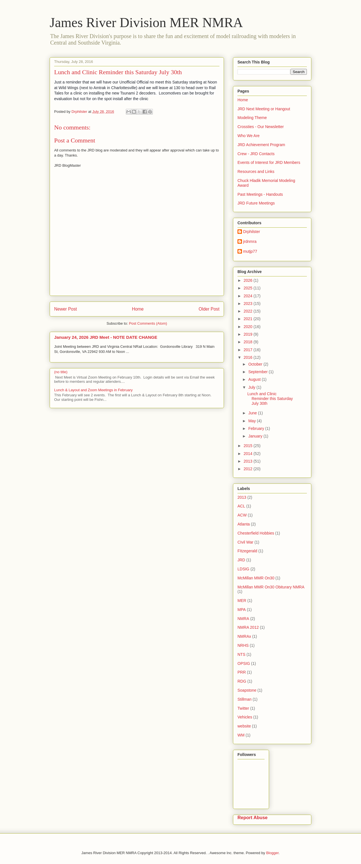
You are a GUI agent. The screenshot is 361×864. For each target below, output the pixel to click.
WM (241, 735)
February (256, 428)
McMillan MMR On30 (255, 578)
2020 (249, 326)
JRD (241, 560)
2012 (249, 469)
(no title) (60, 372)
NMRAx (244, 636)
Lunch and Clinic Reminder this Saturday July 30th (270, 399)
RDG (241, 681)
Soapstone (246, 690)
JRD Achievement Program (261, 144)
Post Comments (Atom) (148, 323)
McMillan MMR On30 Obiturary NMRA (270, 587)
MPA (241, 609)
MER (241, 600)
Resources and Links (255, 171)
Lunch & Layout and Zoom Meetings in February (93, 390)
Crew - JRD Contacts (255, 153)
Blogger (272, 853)
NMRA (243, 618)
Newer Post (65, 309)
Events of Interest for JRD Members (268, 162)
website (244, 726)
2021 (249, 318)
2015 (249, 445)
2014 (249, 453)
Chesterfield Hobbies (255, 533)
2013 (249, 461)
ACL (241, 506)
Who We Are (248, 135)
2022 (249, 311)
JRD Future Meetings (256, 203)
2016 (249, 357)
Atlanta (243, 524)
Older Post (209, 309)
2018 (249, 342)
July (252, 387)
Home (138, 309)
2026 (249, 280)
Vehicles (244, 717)
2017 (249, 350)
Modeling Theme (252, 117)
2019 (249, 334)
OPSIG (243, 663)
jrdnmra (249, 241)
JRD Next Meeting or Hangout (263, 109)
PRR (241, 672)
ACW (242, 515)
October (255, 364)
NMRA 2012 (248, 627)
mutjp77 (250, 251)
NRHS (243, 645)
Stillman (244, 699)
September (258, 372)
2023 (249, 303)
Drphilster (251, 231)
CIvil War (245, 542)
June (253, 413)
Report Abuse (252, 817)
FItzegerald (247, 551)
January (255, 436)
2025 (249, 288)
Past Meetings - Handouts (260, 194)
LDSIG (243, 569)
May (252, 421)
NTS (241, 654)
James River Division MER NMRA (146, 22)
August (254, 379)
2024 (249, 296)
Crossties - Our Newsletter (260, 126)
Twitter (243, 708)
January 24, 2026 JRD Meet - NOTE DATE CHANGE (105, 337)
